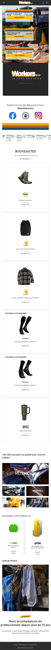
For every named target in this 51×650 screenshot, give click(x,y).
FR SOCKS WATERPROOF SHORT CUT (25, 385)
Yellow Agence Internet (28, 648)
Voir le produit (19, 17)
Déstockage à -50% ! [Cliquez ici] (16, 516)
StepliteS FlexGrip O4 (25, 200)
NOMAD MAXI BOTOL (25, 431)
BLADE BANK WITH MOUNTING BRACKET (37, 547)
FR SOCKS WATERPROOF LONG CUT (25, 342)
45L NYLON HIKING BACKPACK (25, 249)
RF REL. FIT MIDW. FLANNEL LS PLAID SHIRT (25, 298)
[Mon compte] (44, 3)
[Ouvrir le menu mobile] (4, 3)
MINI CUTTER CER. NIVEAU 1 (13, 546)
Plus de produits (24, 159)
